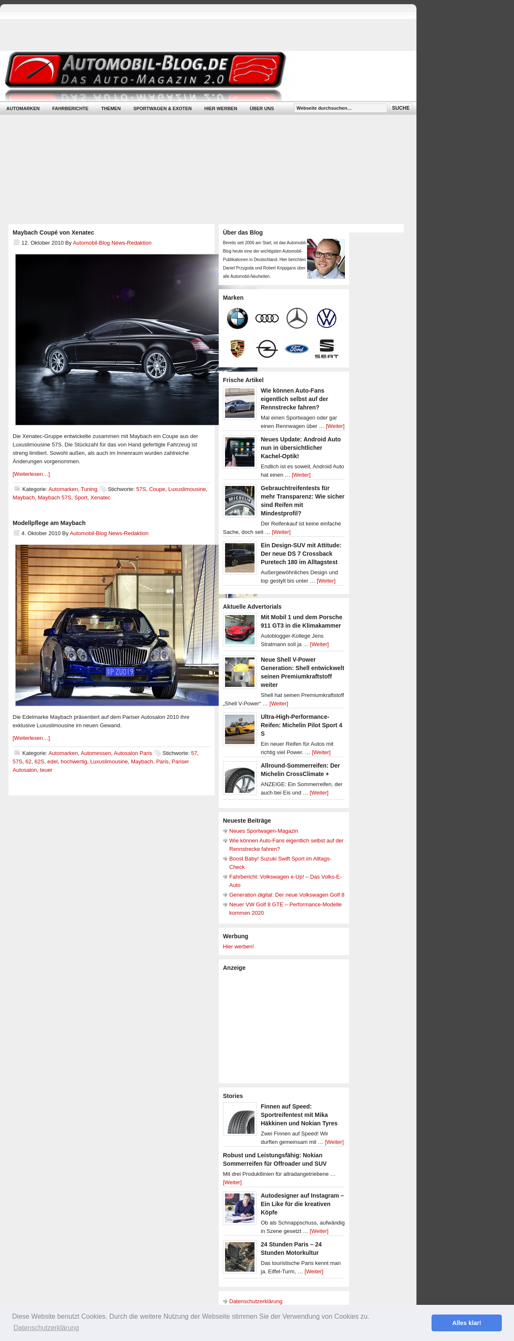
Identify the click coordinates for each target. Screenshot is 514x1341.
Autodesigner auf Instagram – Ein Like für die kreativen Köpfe (302, 1204)
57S (141, 489)
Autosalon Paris (133, 753)
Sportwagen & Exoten (162, 108)
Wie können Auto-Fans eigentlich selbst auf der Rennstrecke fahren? (294, 399)
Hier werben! (238, 946)
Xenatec (100, 497)
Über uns (262, 108)
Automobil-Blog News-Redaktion (112, 243)
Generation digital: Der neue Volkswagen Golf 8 (286, 895)
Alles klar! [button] (466, 1323)
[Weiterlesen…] (31, 474)
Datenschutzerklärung (255, 1301)
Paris (162, 761)
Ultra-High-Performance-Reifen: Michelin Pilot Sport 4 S (301, 725)
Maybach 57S (55, 497)
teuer (46, 770)
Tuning (89, 489)
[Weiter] (335, 426)
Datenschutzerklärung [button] (46, 1327)
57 (194, 753)
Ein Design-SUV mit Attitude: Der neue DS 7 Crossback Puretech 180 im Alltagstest (301, 553)
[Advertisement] (286, 1026)
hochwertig (74, 761)
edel (52, 761)
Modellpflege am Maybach (49, 523)
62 (28, 761)
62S (39, 761)
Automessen (96, 753)
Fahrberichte (70, 108)
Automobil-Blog (202, 76)
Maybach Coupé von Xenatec (53, 232)
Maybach (24, 497)
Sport (80, 497)
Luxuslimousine (187, 489)
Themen (110, 108)
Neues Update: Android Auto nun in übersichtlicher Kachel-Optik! (301, 447)
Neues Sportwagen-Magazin (263, 831)
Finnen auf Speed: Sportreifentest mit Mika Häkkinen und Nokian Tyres (299, 1115)
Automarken (23, 108)
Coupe (157, 489)
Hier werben (220, 108)
